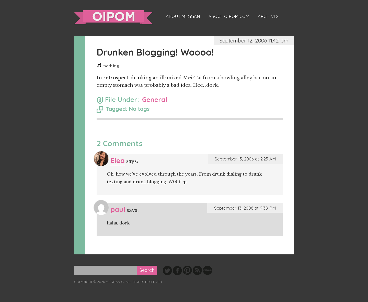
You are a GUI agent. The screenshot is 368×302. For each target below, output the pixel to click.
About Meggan (183, 16)
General (154, 99)
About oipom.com (229, 16)
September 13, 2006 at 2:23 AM (245, 158)
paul (117, 209)
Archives (268, 16)
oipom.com (113, 17)
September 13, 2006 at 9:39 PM (245, 208)
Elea (117, 160)
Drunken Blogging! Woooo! (155, 52)
